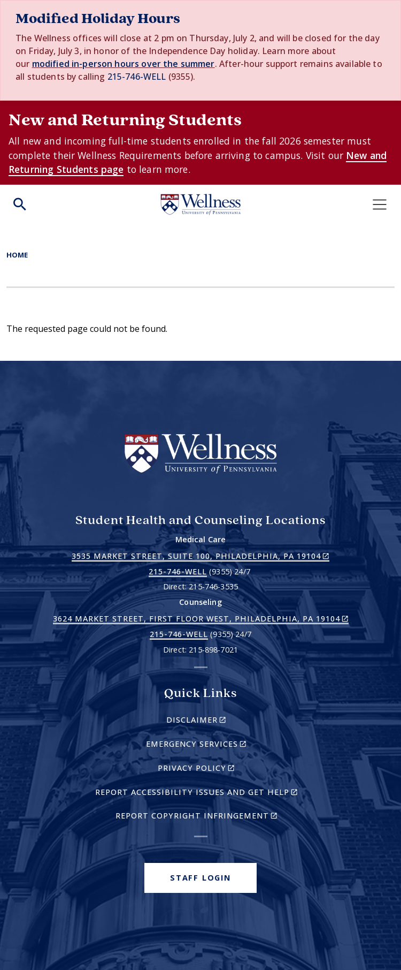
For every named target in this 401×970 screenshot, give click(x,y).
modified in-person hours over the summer (123, 64)
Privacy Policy (215, 769)
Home (17, 255)
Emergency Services (214, 745)
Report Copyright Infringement (210, 817)
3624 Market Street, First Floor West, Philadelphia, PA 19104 (201, 618)
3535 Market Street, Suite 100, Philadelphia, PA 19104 (200, 556)
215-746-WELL (136, 76)
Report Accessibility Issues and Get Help (200, 794)
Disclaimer (214, 721)
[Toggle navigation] (380, 204)
